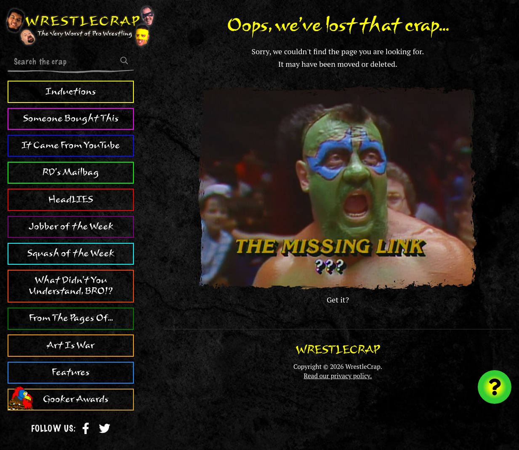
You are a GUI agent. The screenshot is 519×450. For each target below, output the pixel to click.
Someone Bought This (71, 118)
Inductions (70, 91)
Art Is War (71, 345)
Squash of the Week (70, 253)
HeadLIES (70, 199)
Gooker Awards (76, 399)
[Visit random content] (494, 387)
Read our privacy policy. (338, 375)
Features (71, 372)
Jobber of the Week (71, 226)
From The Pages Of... (71, 318)
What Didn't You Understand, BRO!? (71, 285)
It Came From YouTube (70, 145)
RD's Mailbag (71, 172)
